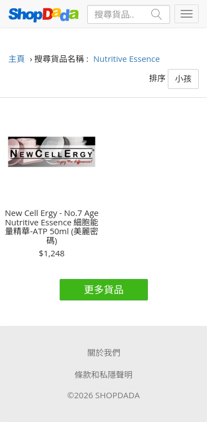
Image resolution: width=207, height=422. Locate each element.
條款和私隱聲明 (103, 374)
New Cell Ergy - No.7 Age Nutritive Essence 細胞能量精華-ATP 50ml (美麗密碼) (52, 226)
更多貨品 (104, 289)
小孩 (183, 78)
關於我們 (103, 352)
